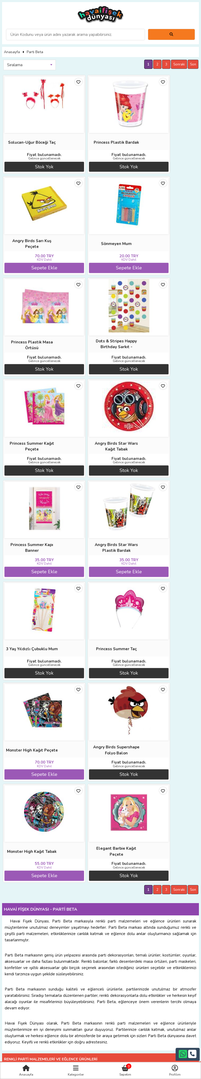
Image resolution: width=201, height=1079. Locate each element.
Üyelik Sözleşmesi (52, 916)
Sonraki (179, 64)
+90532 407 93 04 (100, 959)
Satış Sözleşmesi (148, 910)
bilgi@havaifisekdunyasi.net (100, 965)
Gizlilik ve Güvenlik (148, 922)
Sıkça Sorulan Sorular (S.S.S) (52, 922)
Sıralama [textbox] (15, 65)
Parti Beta (35, 51)
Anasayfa (12, 51)
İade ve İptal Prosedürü (148, 904)
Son (193, 64)
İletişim (148, 916)
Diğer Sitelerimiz (52, 904)
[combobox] (29, 65)
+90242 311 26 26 (100, 953)
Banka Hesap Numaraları (149, 898)
